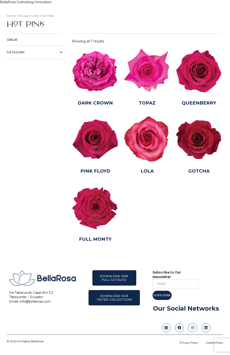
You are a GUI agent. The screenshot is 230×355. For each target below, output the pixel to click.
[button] (114, 278)
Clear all (12, 39)
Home (11, 16)
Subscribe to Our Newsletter (167, 274)
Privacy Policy (189, 342)
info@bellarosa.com (35, 301)
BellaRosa (8, 2)
